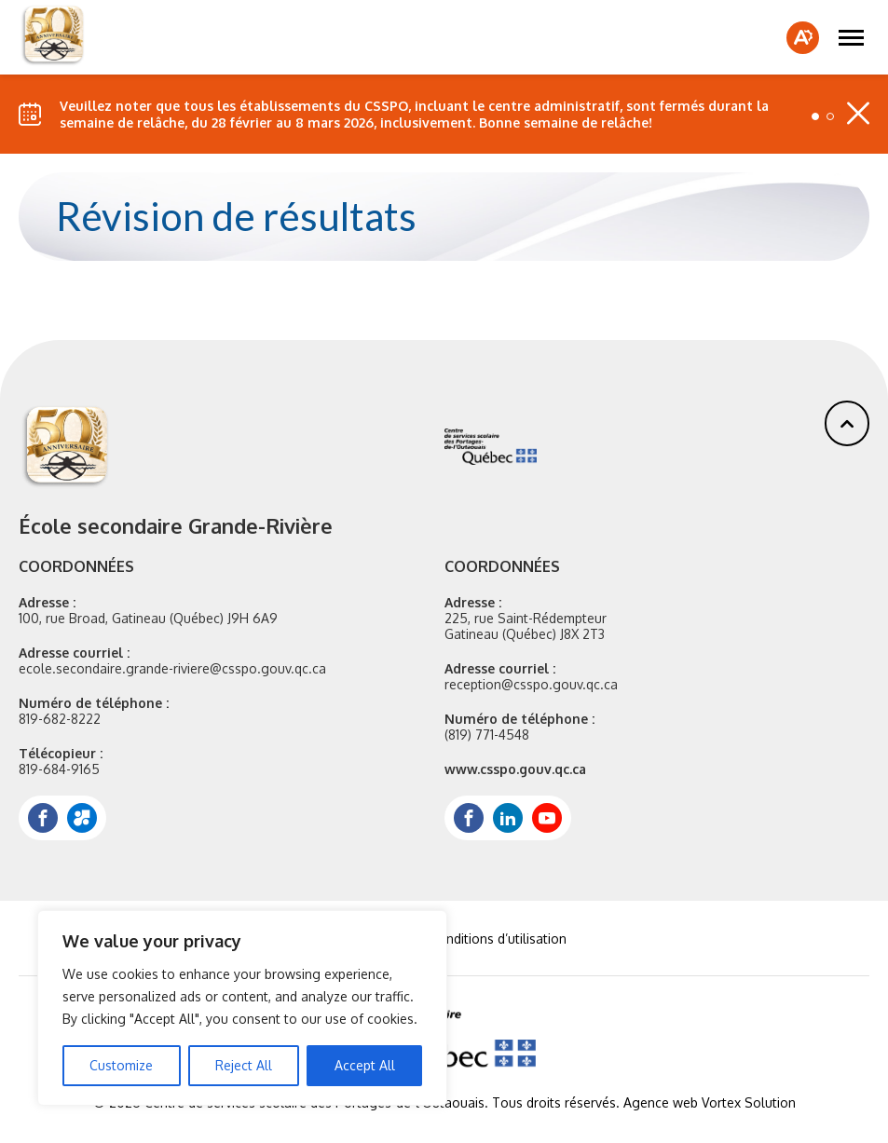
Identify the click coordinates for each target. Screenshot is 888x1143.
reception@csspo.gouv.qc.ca (531, 684)
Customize (121, 1065)
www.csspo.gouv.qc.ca (515, 769)
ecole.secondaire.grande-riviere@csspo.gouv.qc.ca (172, 668)
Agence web (660, 1102)
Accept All (365, 1065)
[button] (851, 37)
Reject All (243, 1065)
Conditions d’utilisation (498, 938)
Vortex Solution (749, 1102)
